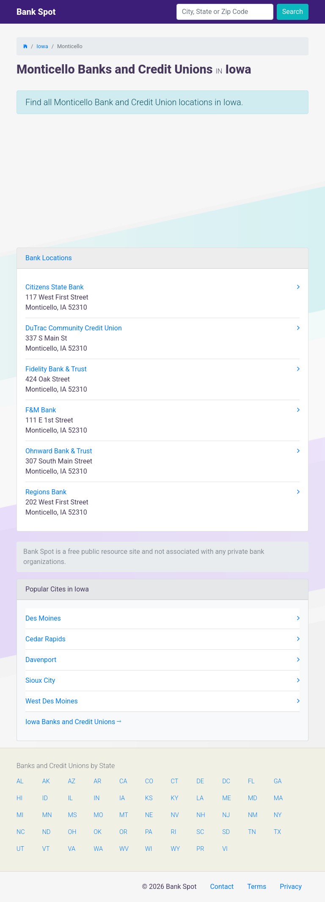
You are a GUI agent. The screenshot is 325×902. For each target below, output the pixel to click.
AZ (72, 781)
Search (292, 12)
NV (175, 815)
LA (200, 798)
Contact (222, 887)
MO (98, 815)
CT (175, 781)
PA (148, 832)
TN (252, 832)
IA (122, 798)
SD (226, 832)
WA (98, 849)
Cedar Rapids (162, 639)
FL (251, 781)
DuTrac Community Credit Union (162, 328)
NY (278, 815)
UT (20, 849)
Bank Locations (48, 258)
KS (149, 798)
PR (200, 849)
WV (123, 849)
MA (278, 798)
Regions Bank (162, 492)
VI (225, 849)
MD (252, 798)
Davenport (162, 660)
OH (72, 832)
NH (200, 815)
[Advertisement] (162, 184)
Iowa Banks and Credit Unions (73, 722)
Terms (256, 887)
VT (46, 849)
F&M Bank (162, 410)
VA (71, 849)
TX (277, 832)
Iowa (42, 46)
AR (97, 781)
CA (123, 781)
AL (20, 781)
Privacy (291, 887)
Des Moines (162, 618)
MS (72, 815)
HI (19, 798)
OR (123, 832)
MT (123, 815)
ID (45, 798)
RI (173, 832)
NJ (226, 815)
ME (226, 798)
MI (20, 815)
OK (98, 832)
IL (70, 798)
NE (149, 815)
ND (46, 832)
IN (96, 798)
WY (175, 849)
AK (46, 781)
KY (175, 798)
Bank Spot (36, 12)
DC (226, 781)
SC (200, 832)
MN (46, 815)
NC (21, 832)
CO (149, 781)
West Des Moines (162, 701)
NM (252, 815)
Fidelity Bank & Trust (162, 369)
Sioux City (162, 681)
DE (200, 781)
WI (148, 849)
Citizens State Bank (162, 287)
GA (278, 781)
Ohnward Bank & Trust (162, 451)
